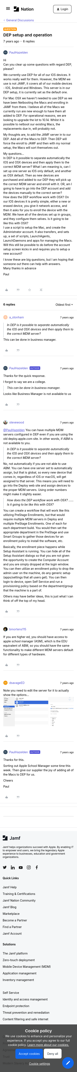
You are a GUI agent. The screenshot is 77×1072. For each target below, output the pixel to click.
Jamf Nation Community (19, 900)
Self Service (11, 992)
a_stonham (16, 317)
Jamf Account (12, 933)
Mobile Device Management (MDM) (27, 966)
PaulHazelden (18, 52)
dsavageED (17, 683)
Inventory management (18, 980)
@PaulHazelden (14, 430)
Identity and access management (25, 999)
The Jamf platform (15, 953)
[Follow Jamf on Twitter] (5, 867)
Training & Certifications (19, 894)
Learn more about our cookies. (48, 1045)
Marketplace (11, 913)
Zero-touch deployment (19, 960)
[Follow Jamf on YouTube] (21, 867)
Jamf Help (10, 887)
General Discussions (20, 20)
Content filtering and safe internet (25, 1019)
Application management (19, 973)
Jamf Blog (9, 907)
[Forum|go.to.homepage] (24, 9)
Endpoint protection (16, 1006)
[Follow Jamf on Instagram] (29, 867)
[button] (8, 10)
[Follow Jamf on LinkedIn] (13, 867)
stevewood (16, 422)
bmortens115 (17, 629)
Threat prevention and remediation (26, 1012)
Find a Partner (12, 927)
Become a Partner (15, 920)
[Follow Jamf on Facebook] (37, 867)
